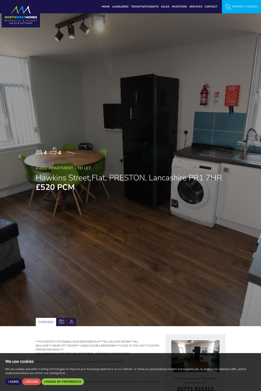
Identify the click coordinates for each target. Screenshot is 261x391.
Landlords (120, 6)
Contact (211, 6)
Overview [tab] (46, 322)
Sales (165, 6)
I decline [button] (31, 382)
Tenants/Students (145, 6)
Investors (179, 6)
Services (195, 6)
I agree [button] (13, 382)
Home (106, 6)
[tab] (71, 322)
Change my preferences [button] (62, 382)
